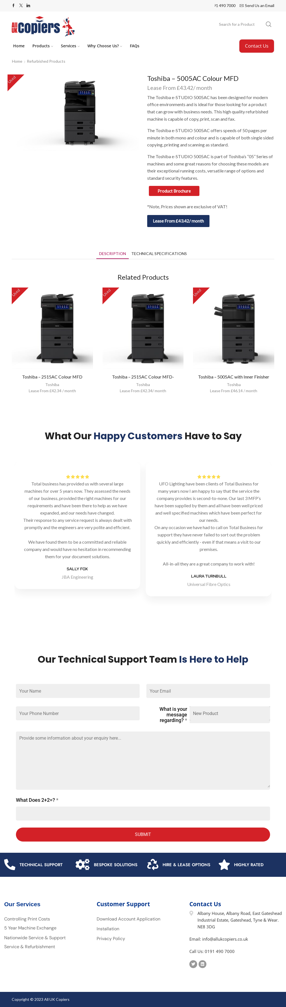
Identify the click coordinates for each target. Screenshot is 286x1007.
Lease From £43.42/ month (178, 220)
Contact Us (256, 46)
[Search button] (268, 24)
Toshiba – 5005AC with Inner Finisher (233, 376)
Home (19, 45)
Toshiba (52, 384)
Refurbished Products (46, 61)
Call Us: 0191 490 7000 (212, 951)
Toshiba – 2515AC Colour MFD (52, 376)
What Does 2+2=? (37, 800)
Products (42, 45)
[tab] (112, 253)
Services (70, 45)
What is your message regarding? (173, 714)
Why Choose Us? (104, 45)
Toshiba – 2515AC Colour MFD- (143, 376)
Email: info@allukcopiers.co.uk (218, 939)
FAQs (134, 45)
